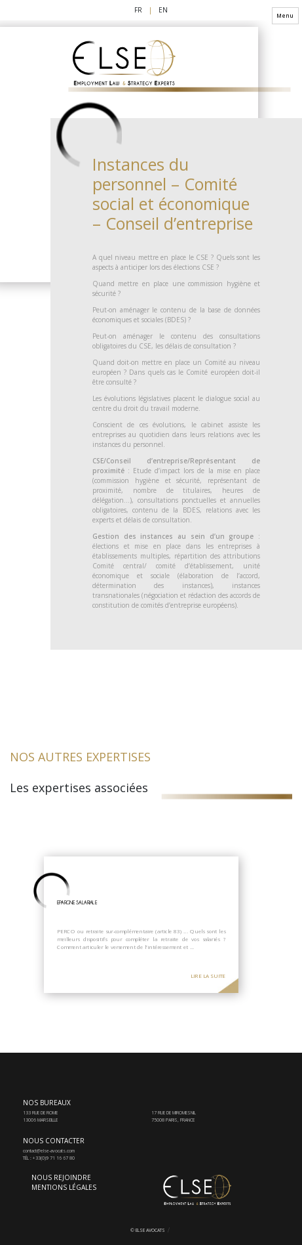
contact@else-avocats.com (49, 1151)
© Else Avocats (147, 1230)
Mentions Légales (63, 1187)
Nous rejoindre (61, 1177)
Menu (285, 15)
